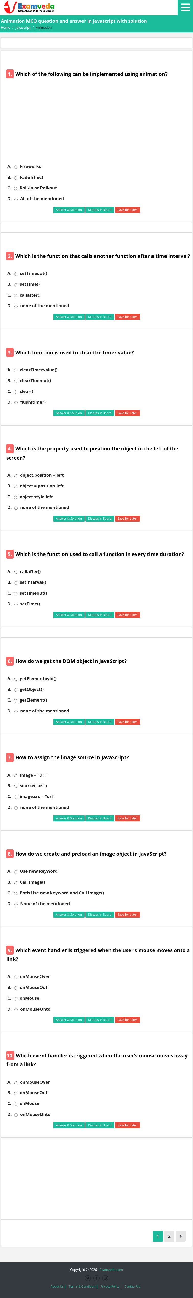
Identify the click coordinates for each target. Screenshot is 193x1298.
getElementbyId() (38, 678)
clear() (26, 391)
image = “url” (33, 775)
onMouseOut (34, 987)
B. (9, 177)
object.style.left (36, 497)
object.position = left (42, 475)
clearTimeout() (35, 380)
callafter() (30, 295)
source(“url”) (33, 786)
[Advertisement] (98, 124)
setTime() (30, 284)
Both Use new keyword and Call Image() (62, 893)
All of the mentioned (42, 198)
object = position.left (42, 486)
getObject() (32, 689)
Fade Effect (31, 177)
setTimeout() (33, 273)
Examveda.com (110, 1269)
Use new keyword (39, 871)
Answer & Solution (69, 210)
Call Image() (32, 882)
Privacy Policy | (111, 1286)
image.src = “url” (37, 796)
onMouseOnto (35, 1009)
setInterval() (33, 582)
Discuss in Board (100, 210)
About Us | (58, 1286)
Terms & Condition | (83, 1286)
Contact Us (132, 1286)
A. (9, 166)
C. (9, 188)
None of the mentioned (45, 904)
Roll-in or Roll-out (38, 188)
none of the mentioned (44, 306)
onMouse (29, 998)
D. (9, 198)
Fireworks (30, 166)
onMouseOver (35, 976)
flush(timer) (33, 402)
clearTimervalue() (38, 370)
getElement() (33, 700)
